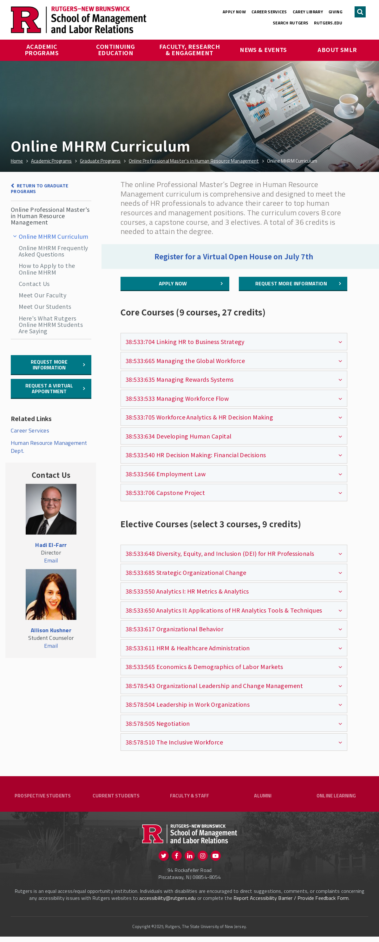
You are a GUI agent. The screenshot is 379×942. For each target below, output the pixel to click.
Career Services (269, 12)
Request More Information (291, 283)
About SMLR (337, 49)
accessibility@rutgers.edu (167, 903)
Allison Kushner (51, 630)
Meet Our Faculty (42, 295)
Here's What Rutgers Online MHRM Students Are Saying (51, 324)
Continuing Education (116, 49)
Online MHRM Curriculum (53, 236)
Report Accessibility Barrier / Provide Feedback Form (291, 903)
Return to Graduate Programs (39, 188)
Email (51, 560)
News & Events (263, 49)
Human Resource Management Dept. (49, 447)
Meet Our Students (45, 306)
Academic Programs (42, 49)
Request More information (49, 364)
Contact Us (34, 283)
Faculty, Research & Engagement (190, 49)
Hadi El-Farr (51, 545)
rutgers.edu (328, 23)
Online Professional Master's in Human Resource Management (50, 215)
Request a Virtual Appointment (49, 388)
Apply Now (234, 12)
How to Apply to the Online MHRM (47, 268)
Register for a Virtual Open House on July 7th (233, 256)
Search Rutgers (291, 23)
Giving (335, 12)
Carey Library (308, 12)
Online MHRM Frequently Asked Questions (53, 251)
